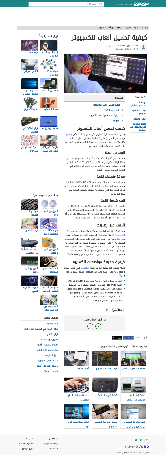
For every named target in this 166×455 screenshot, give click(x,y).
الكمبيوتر (85, 268)
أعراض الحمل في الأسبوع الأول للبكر (41, 329)
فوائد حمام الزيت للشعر (47, 350)
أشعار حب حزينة (51, 371)
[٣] (120, 274)
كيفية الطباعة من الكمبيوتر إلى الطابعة (138, 127)
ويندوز (69, 134)
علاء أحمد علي (115, 45)
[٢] (68, 253)
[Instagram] (135, 440)
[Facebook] (147, 440)
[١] (87, 145)
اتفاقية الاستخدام (25, 443)
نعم (98, 326)
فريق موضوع (27, 448)
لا (90, 326)
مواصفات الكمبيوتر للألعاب (138, 104)
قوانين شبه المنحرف (48, 340)
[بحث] (100, 4)
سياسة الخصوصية (51, 443)
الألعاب (121, 235)
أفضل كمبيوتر (139, 119)
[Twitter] (141, 440)
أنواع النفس (52, 334)
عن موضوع (53, 439)
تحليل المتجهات (51, 355)
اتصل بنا (29, 439)
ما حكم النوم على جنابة (47, 366)
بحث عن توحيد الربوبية (48, 361)
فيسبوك (130, 337)
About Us (54, 448)
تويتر (119, 337)
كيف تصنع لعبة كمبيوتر (139, 112)
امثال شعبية (52, 324)
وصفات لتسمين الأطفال (47, 345)
